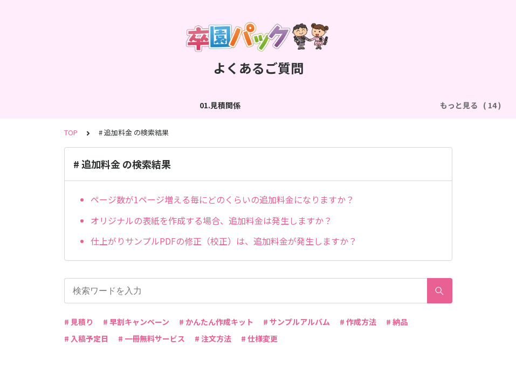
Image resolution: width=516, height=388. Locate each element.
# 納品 (397, 321)
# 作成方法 (358, 321)
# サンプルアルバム (296, 321)
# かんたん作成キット (216, 321)
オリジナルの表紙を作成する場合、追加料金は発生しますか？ (211, 220)
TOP (71, 132)
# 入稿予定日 (86, 338)
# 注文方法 (213, 338)
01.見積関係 (60, 105)
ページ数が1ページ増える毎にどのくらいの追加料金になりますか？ (222, 199)
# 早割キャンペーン (136, 321)
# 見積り (78, 321)
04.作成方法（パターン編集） (349, 105)
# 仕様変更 (259, 338)
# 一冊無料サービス (151, 338)
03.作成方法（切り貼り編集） (233, 105)
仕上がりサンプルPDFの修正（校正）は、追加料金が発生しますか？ (224, 240)
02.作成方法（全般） (132, 105)
